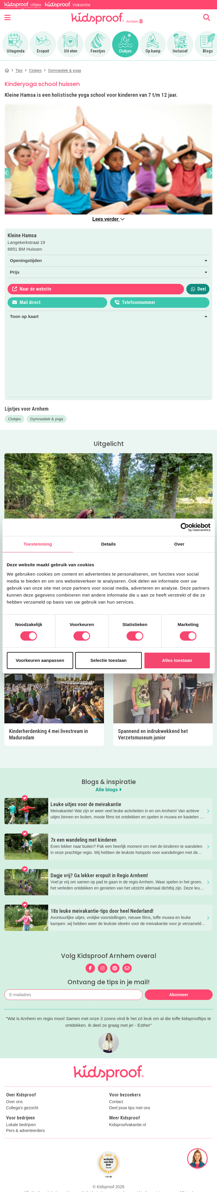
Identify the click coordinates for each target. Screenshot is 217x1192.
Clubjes (14, 419)
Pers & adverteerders (25, 1130)
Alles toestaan (177, 660)
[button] (6, 173)
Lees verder (108, 219)
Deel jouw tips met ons (129, 1108)
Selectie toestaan (108, 660)
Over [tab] (179, 544)
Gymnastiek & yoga (46, 419)
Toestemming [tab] (37, 544)
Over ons (14, 1102)
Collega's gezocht (22, 1108)
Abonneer (178, 994)
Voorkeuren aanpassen (40, 660)
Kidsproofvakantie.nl (127, 1125)
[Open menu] (7, 17)
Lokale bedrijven (21, 1125)
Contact (116, 1102)
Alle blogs (108, 789)
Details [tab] (108, 544)
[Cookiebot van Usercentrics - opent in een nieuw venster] (184, 527)
